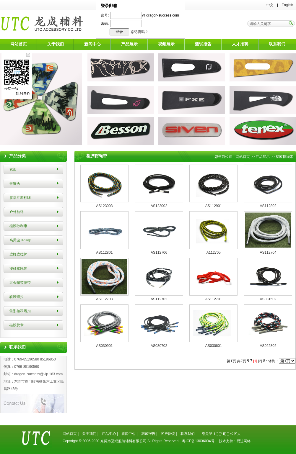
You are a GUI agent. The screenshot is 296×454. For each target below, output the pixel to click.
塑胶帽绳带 (284, 157)
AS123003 (104, 206)
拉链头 (14, 183)
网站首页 (18, 44)
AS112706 (159, 252)
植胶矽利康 (18, 226)
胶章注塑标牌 (20, 198)
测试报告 (203, 44)
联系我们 (277, 44)
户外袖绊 (16, 212)
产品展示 (129, 44)
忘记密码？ (139, 32)
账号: (105, 15)
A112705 (213, 252)
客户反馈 (168, 434)
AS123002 (159, 206)
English (287, 5)
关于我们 (55, 44)
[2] (260, 361)
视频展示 (166, 44)
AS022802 (268, 346)
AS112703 (104, 299)
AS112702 (159, 299)
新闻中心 (92, 44)
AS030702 (159, 346)
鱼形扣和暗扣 (20, 311)
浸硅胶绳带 (18, 268)
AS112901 (213, 206)
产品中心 (109, 434)
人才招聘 (240, 44)
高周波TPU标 (20, 240)
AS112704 (268, 252)
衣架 (13, 169)
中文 (270, 5)
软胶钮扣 (16, 297)
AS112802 (268, 206)
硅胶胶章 (16, 325)
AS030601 (213, 346)
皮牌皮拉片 (18, 254)
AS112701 (213, 299)
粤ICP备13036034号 (198, 441)
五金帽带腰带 (20, 283)
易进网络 (244, 441)
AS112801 (104, 252)
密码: (105, 24)
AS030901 (104, 346)
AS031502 (268, 299)
